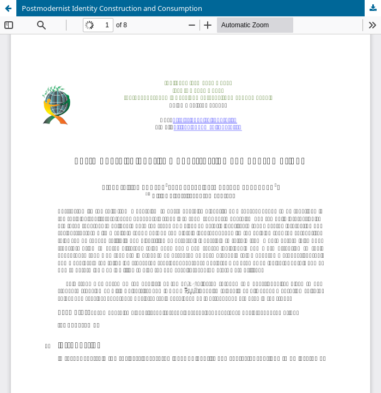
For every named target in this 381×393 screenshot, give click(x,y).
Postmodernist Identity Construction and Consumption (112, 8)
